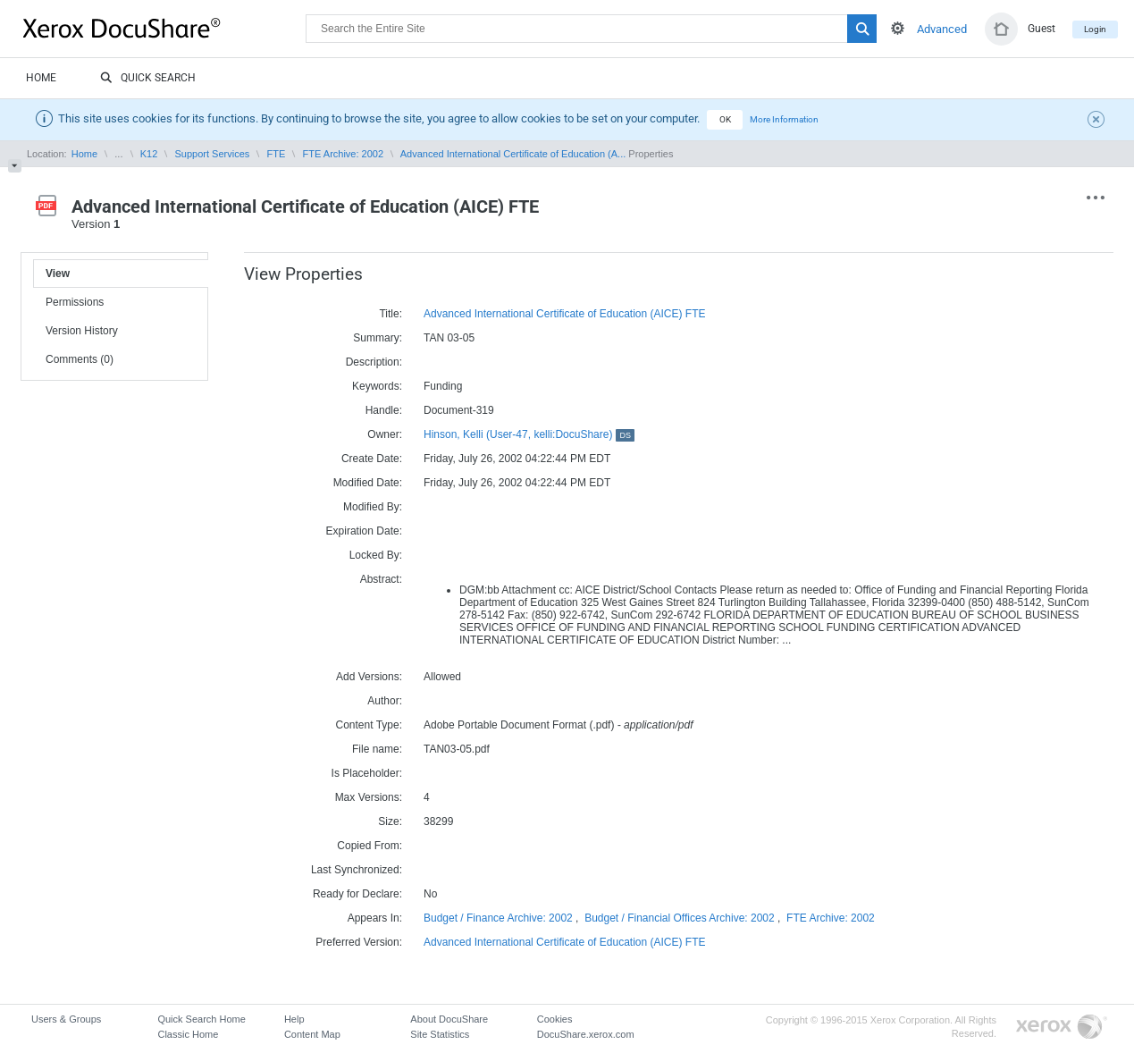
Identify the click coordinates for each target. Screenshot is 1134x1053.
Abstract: (381, 579)
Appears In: (375, 918)
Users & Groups (66, 1019)
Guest (1041, 28)
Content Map (312, 1034)
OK (725, 119)
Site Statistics (439, 1034)
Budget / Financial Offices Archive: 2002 (679, 918)
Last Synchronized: (356, 869)
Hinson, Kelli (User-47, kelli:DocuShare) (529, 434)
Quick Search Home (201, 1019)
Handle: (383, 410)
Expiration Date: (364, 531)
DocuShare (164, 27)
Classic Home (187, 1034)
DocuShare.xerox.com (585, 1034)
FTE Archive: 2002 (343, 153)
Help (294, 1019)
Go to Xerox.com (1061, 1027)
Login (1095, 29)
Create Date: (371, 458)
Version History (82, 330)
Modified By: (372, 507)
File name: (377, 749)
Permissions (75, 302)
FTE (276, 153)
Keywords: (377, 386)
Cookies (555, 1019)
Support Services (212, 153)
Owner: (384, 434)
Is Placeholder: (367, 773)
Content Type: (369, 725)
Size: (390, 821)
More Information (784, 119)
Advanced (942, 29)
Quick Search (148, 79)
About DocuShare (449, 1019)
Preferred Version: (358, 942)
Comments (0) (79, 359)
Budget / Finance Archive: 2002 (498, 918)
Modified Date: (367, 482)
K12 (149, 153)
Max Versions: (368, 797)
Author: (384, 701)
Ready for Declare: (357, 894)
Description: (374, 362)
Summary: (377, 338)
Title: (390, 313)
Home (41, 78)
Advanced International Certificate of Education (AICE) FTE (565, 313)
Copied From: (369, 845)
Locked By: (375, 555)
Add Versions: (369, 676)
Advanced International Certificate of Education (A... (513, 153)
